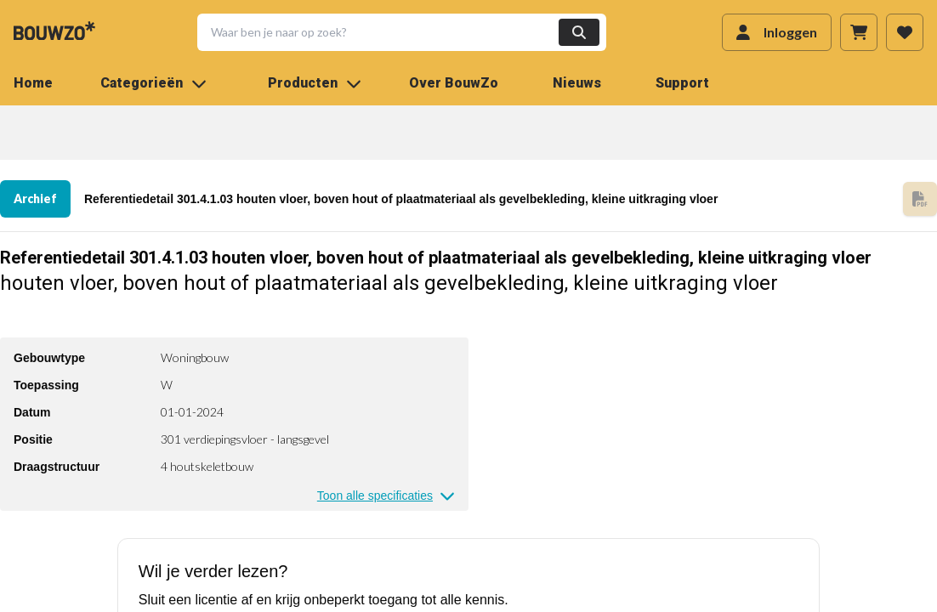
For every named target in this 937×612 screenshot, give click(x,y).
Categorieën (153, 83)
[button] (391, 32)
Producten (314, 83)
